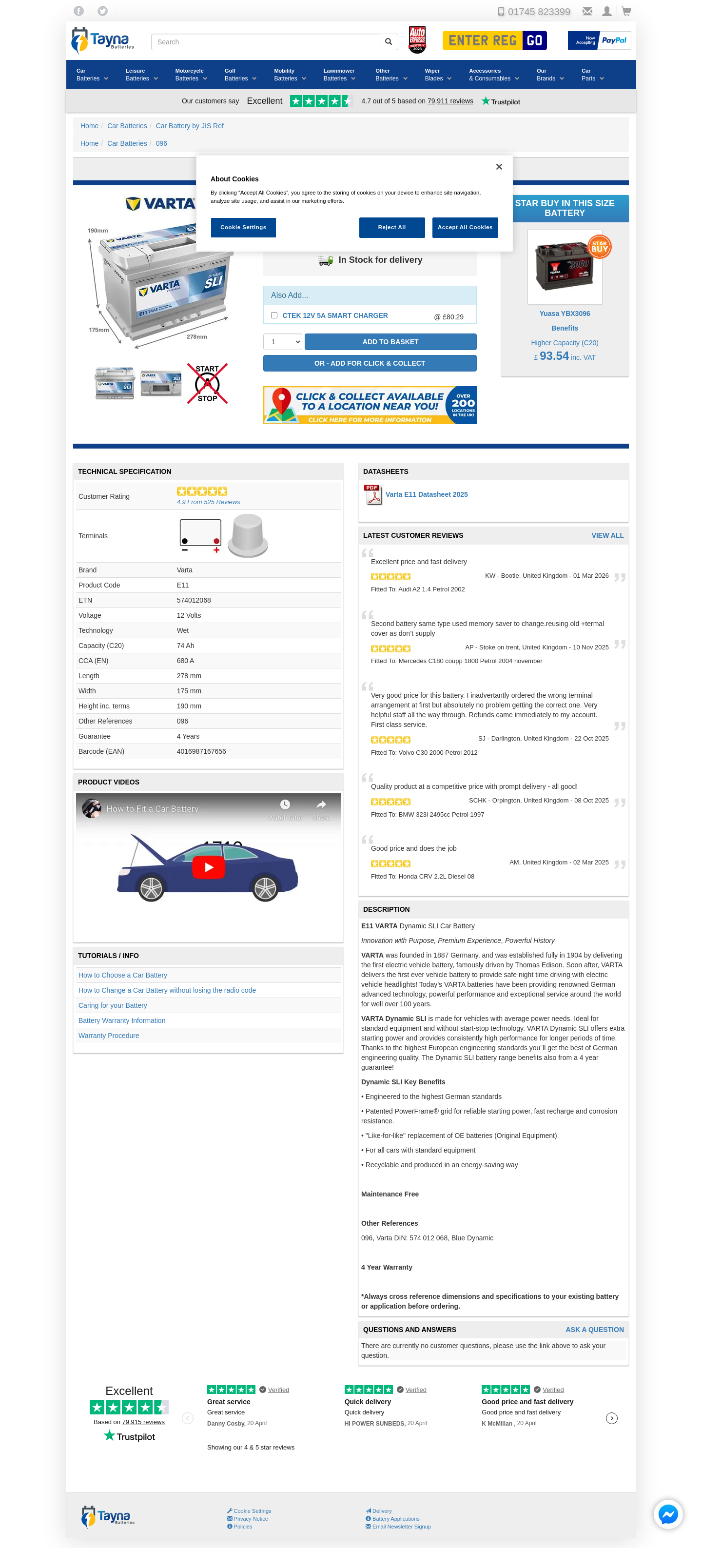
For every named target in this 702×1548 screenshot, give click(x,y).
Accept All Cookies (465, 227)
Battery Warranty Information (121, 1020)
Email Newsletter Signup (398, 1526)
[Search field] (265, 42)
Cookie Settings (253, 1511)
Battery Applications (393, 1519)
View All (608, 535)
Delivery (379, 1511)
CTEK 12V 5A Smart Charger (335, 315)
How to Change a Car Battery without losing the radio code (167, 990)
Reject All (392, 227)
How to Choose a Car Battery (122, 975)
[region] (354, 203)
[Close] (499, 166)
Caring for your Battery (112, 1005)
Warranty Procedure (108, 1035)
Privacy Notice (247, 1519)
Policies (240, 1526)
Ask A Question (595, 1329)
